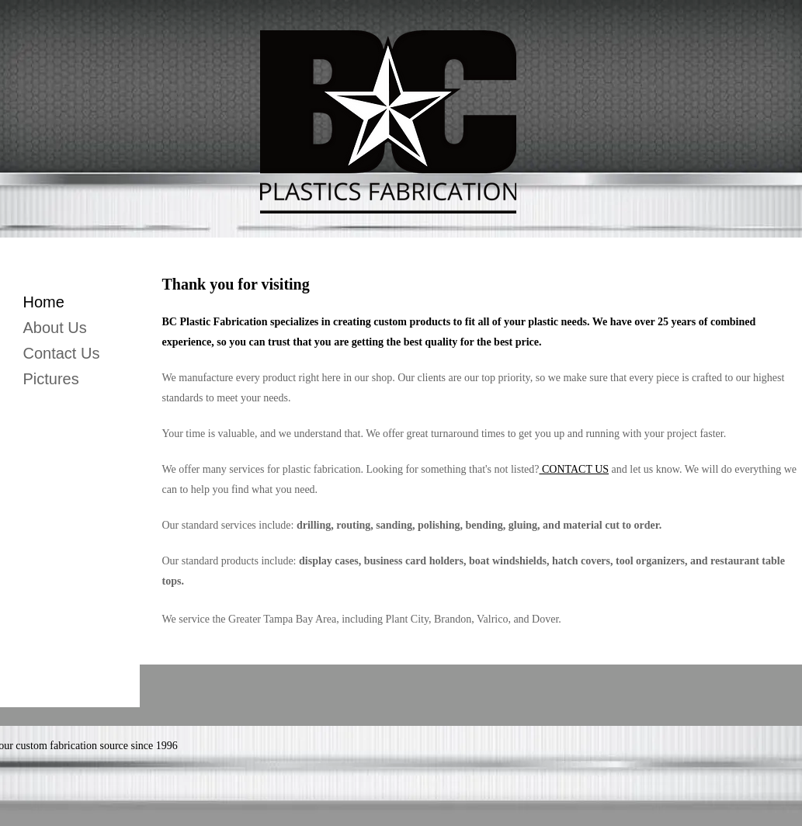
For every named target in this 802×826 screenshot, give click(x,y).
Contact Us (61, 353)
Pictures (51, 378)
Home (43, 302)
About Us (55, 327)
